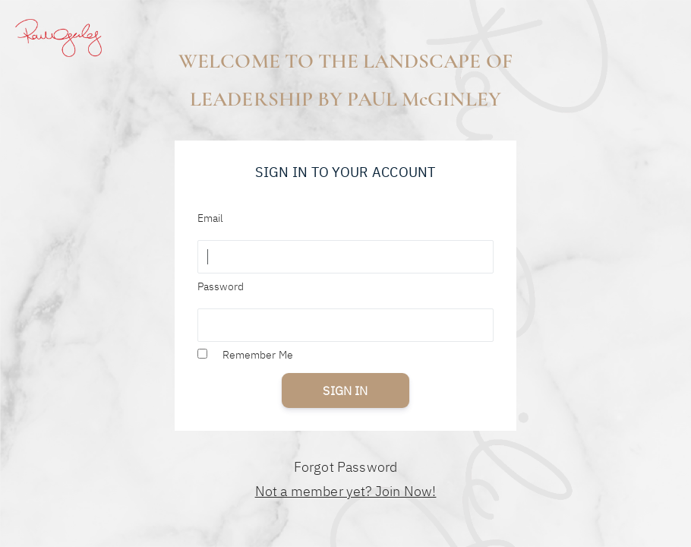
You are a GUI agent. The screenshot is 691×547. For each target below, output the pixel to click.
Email (210, 218)
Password (220, 286)
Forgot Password (346, 467)
